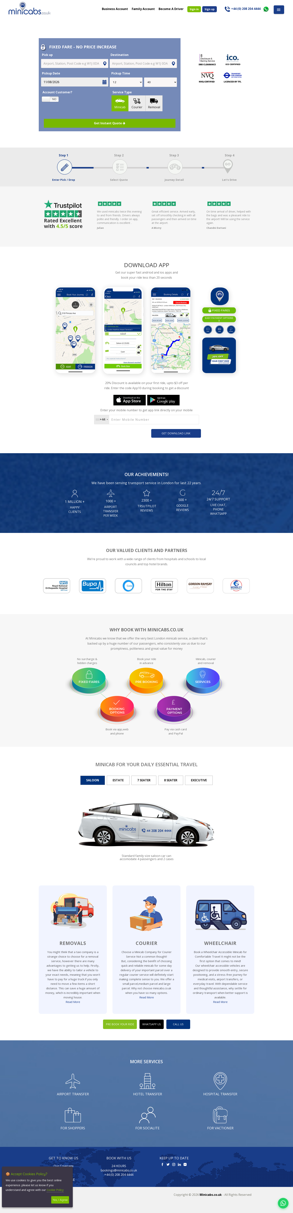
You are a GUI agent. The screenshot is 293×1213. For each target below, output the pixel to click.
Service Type (122, 92)
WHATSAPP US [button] (151, 1024)
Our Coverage (64, 1166)
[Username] (146, 419)
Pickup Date (51, 73)
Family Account (143, 9)
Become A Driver (171, 9)
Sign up (210, 9)
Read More (73, 1002)
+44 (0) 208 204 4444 (118, 1175)
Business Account (115, 9)
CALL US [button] (178, 1024)
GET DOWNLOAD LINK (176, 433)
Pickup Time (120, 73)
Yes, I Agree (60, 1200)
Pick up (47, 55)
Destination (120, 55)
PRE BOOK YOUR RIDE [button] (120, 1024)
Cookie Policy (55, 1190)
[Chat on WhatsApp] (283, 1203)
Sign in (194, 9)
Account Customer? (57, 92)
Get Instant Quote (109, 123)
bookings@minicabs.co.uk (119, 1170)
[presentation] (116, 432)
